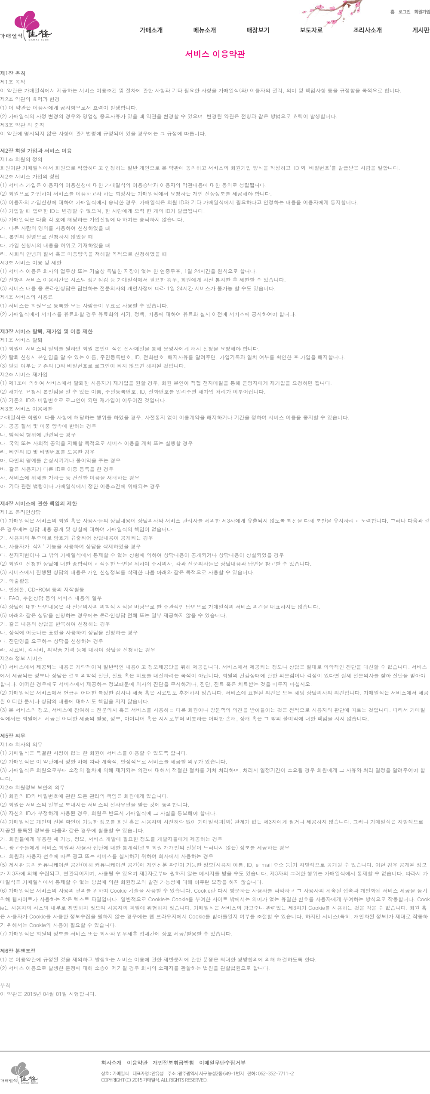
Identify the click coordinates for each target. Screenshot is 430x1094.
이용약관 (137, 1062)
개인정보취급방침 (173, 1062)
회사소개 (111, 1062)
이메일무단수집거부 (222, 1062)
